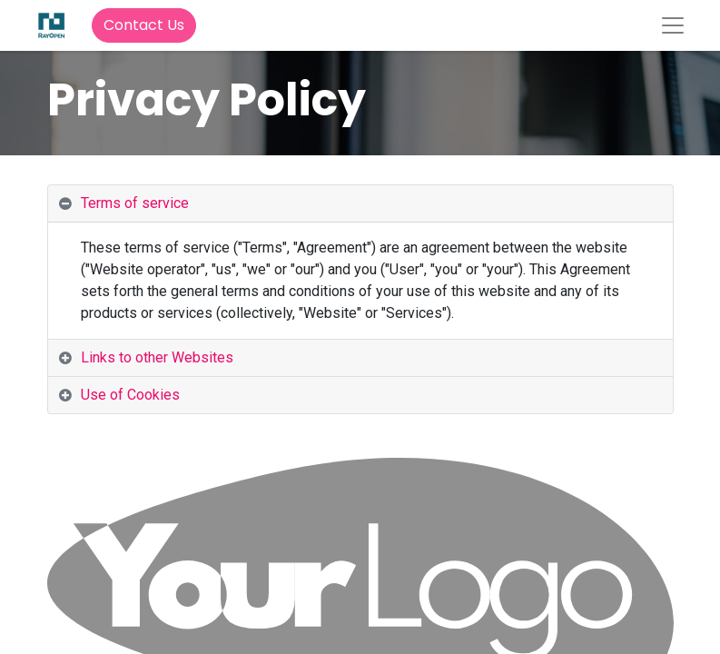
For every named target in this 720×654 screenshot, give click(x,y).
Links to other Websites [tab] (157, 357)
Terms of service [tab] (135, 203)
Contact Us (144, 25)
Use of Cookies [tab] (130, 394)
